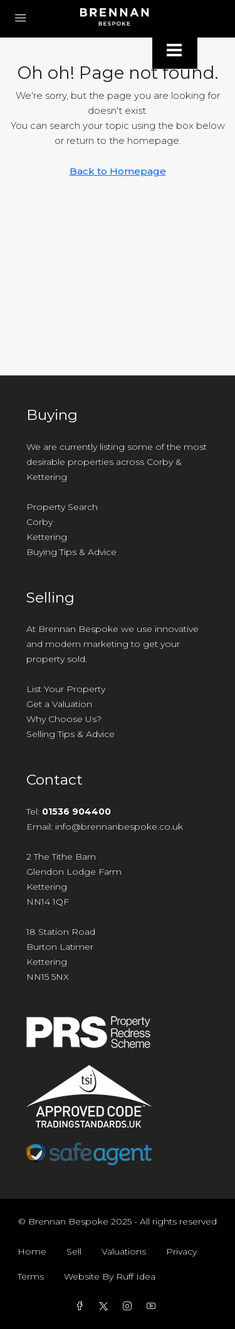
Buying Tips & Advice (71, 552)
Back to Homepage (118, 171)
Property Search (62, 506)
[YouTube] (153, 1306)
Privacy (181, 1251)
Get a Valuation (59, 704)
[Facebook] (82, 1306)
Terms (31, 1276)
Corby (39, 521)
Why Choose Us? (64, 719)
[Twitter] (106, 1306)
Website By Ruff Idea (109, 1276)
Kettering (46, 536)
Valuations (124, 1251)
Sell (73, 1251)
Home (32, 1251)
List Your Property (65, 689)
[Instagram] (130, 1306)
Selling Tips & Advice (70, 734)
